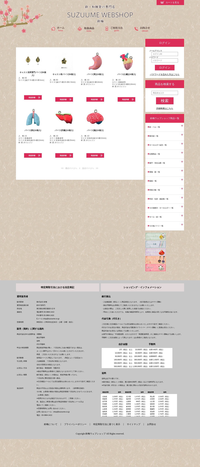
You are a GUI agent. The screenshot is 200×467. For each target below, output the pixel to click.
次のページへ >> (90, 168)
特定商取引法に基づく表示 (106, 452)
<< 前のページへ (69, 168)
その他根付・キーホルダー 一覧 (163, 199)
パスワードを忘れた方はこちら (164, 74)
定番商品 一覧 (156, 151)
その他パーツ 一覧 (158, 215)
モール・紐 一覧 (157, 207)
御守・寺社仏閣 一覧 (159, 159)
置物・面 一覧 (156, 167)
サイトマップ (134, 452)
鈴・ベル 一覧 (156, 127)
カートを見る (172, 2)
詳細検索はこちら (164, 108)
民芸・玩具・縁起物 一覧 (160, 191)
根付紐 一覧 (155, 135)
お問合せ (151, 452)
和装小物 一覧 (156, 183)
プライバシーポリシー (75, 452)
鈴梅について (52, 452)
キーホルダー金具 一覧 (159, 143)
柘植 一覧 (154, 175)
